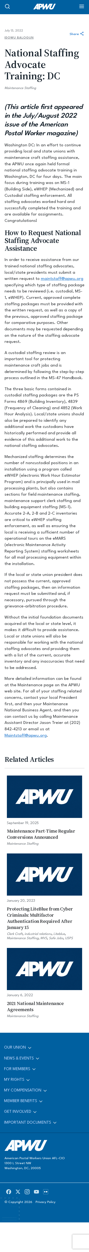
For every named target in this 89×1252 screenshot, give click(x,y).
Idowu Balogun (19, 37)
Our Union (15, 1048)
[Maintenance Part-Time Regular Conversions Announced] (45, 811)
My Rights (14, 1080)
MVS (43, 938)
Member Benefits (20, 1101)
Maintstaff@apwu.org (26, 736)
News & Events (19, 1058)
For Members (17, 1069)
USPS (69, 938)
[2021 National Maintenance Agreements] (45, 983)
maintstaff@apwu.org (62, 279)
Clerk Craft (15, 934)
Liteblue (59, 934)
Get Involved (17, 1112)
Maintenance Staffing (20, 88)
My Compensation (22, 1090)
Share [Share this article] (77, 34)
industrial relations (38, 934)
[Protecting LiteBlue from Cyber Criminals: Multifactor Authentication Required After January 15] (45, 897)
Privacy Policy (46, 1202)
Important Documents (27, 1123)
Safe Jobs (56, 938)
